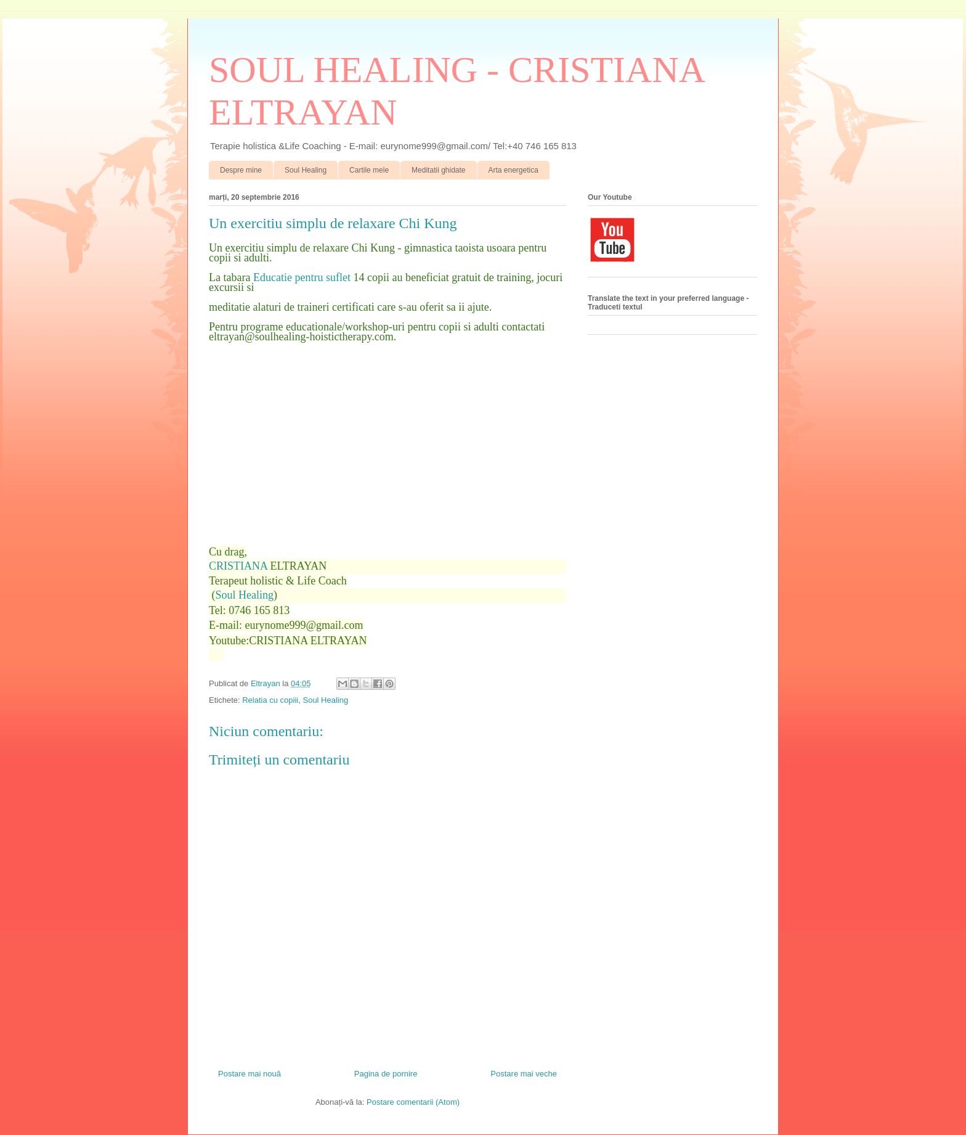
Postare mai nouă (249, 1073)
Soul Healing (306, 170)
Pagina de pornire (386, 1073)
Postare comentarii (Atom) (413, 1102)
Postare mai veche (523, 1073)
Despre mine (241, 170)
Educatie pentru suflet (302, 277)
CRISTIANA (238, 566)
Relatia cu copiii (270, 700)
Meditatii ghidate (438, 170)
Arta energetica (513, 170)
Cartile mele (369, 170)
